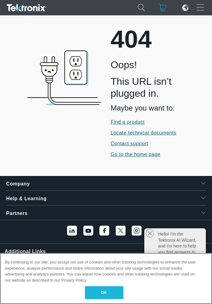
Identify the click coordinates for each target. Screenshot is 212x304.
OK (104, 292)
